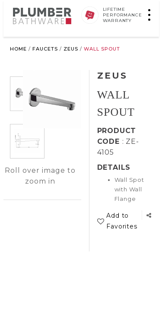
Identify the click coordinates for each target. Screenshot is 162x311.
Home (18, 49)
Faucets (45, 49)
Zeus (71, 49)
